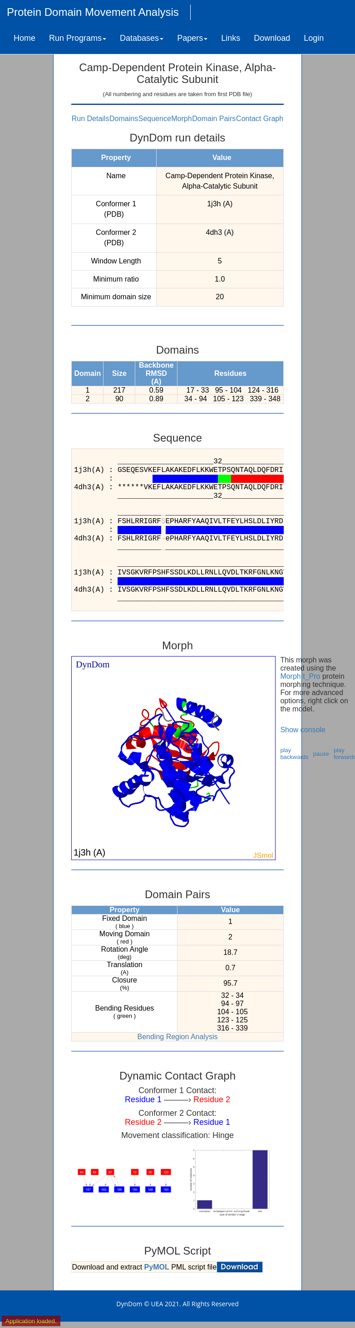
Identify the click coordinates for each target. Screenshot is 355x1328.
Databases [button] (141, 38)
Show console (302, 730)
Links (230, 38)
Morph (181, 118)
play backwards (294, 753)
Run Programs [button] (77, 38)
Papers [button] (192, 38)
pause (321, 753)
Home (24, 38)
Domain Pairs (214, 118)
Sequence (154, 118)
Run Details (90, 118)
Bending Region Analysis (177, 1037)
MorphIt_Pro (300, 676)
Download (272, 38)
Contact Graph (259, 118)
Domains (123, 118)
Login (314, 38)
